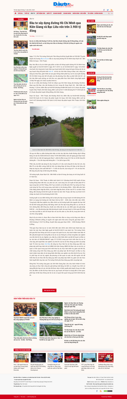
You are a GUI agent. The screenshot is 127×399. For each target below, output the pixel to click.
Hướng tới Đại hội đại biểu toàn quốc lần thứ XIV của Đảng (104, 78)
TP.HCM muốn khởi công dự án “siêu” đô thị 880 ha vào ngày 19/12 (20, 93)
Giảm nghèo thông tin (103, 100)
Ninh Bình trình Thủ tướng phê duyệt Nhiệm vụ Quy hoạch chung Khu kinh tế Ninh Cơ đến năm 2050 (74, 312)
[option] (21, 362)
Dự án (47, 58)
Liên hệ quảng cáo (31, 396)
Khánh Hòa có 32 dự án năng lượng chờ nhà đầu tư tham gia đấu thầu (74, 336)
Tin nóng (21, 19)
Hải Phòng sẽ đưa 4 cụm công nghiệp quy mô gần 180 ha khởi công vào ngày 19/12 (74, 319)
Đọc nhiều (91, 21)
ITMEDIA (109, 396)
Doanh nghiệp (57, 13)
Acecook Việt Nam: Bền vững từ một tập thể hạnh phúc (71, 366)
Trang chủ (16, 396)
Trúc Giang (32, 36)
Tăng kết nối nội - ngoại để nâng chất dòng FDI (73, 325)
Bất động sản (41, 13)
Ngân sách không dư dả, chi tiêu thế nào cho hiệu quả (105, 26)
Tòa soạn (23, 396)
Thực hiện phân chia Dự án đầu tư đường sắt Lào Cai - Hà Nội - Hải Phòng (20, 85)
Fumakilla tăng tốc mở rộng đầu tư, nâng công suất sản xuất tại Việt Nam (55, 366)
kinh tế (51, 71)
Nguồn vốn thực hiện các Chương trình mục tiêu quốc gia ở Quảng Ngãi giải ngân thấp (73, 304)
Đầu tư (33, 13)
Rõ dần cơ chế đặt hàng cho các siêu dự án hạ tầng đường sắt (74, 341)
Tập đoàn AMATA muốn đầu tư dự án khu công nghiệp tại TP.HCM (21, 52)
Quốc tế (49, 13)
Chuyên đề (91, 73)
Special (20, 13)
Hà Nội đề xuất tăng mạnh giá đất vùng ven (104, 37)
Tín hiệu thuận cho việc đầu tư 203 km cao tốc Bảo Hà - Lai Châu (74, 330)
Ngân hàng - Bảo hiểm (79, 13)
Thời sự (27, 13)
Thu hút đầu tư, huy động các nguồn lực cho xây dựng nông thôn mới (105, 90)
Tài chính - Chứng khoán (95, 13)
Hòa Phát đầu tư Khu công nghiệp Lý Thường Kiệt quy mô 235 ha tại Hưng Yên (20, 69)
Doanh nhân (67, 13)
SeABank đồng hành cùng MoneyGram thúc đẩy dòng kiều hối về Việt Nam (105, 366)
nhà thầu (47, 244)
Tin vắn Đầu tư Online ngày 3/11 (104, 60)
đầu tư (43, 58)
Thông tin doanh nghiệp (22, 350)
